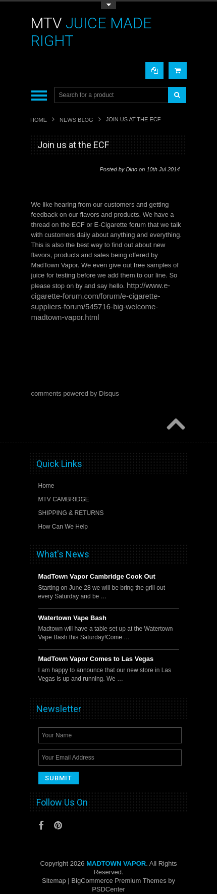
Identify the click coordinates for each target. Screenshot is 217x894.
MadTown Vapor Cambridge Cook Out (96, 576)
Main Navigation (39, 95)
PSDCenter (108, 889)
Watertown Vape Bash (72, 618)
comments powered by (75, 393)
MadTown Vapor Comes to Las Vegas (96, 659)
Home (38, 120)
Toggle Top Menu (108, 5)
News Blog (76, 120)
